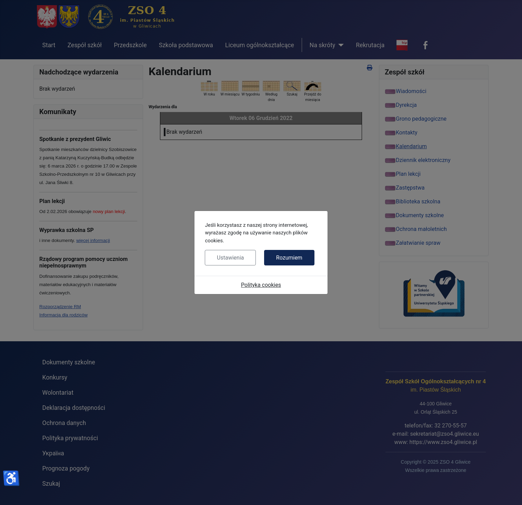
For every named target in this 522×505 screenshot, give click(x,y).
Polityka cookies (261, 285)
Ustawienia (230, 257)
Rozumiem (289, 257)
